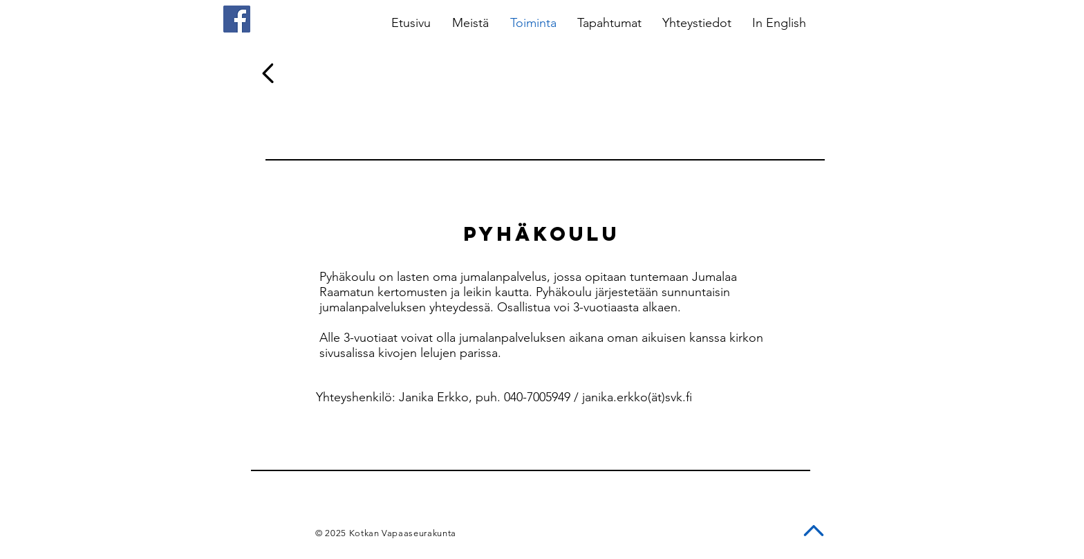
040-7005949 (537, 397)
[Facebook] (236, 19)
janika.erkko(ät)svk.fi (637, 397)
